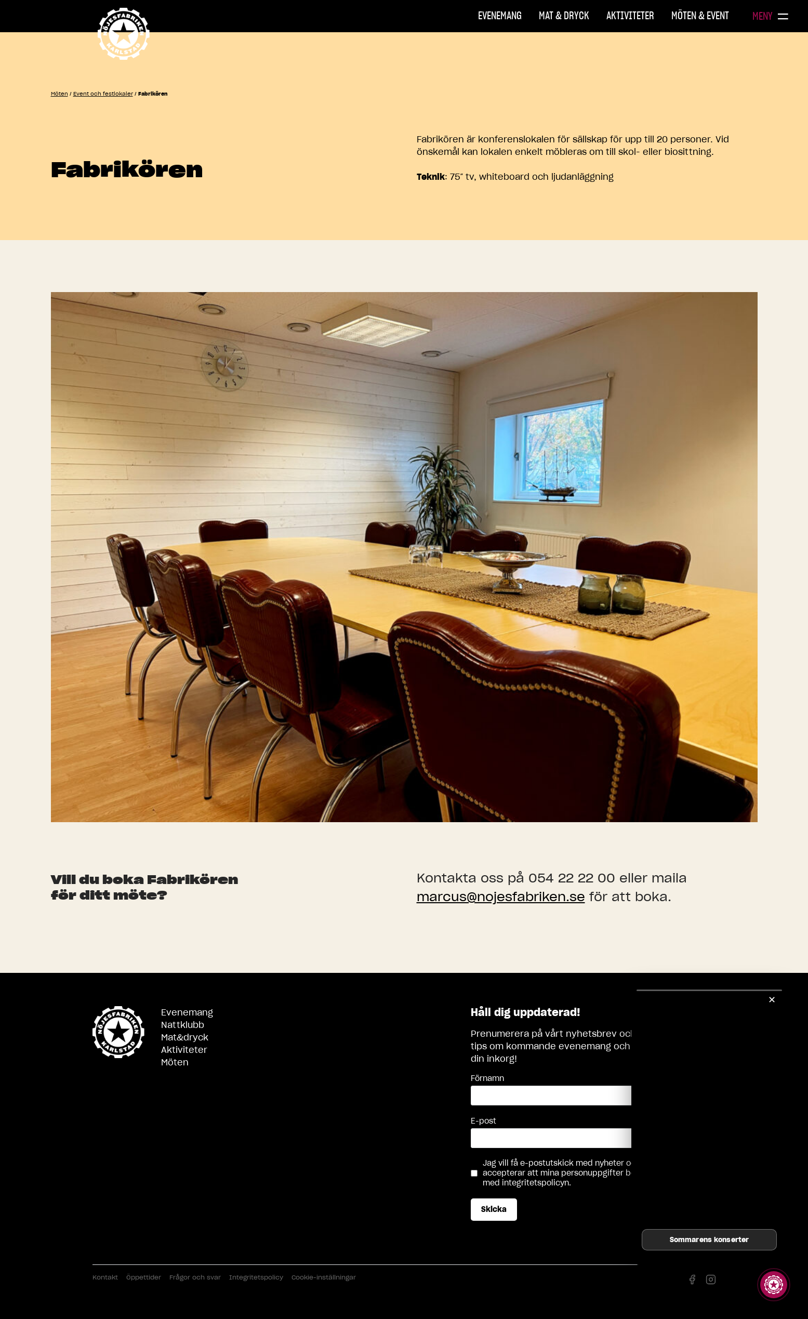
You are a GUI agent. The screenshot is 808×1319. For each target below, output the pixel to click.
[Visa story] (773, 1284)
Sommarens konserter (709, 1239)
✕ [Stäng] (772, 1000)
